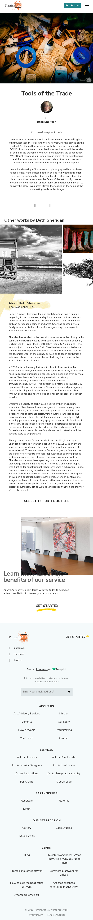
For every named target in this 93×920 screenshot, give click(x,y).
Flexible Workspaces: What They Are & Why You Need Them (64, 859)
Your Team (26, 738)
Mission (63, 713)
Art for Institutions (26, 773)
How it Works (26, 730)
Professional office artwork (26, 871)
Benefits (26, 722)
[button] (86, 6)
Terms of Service (56, 915)
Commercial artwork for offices (64, 873)
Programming (64, 730)
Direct (26, 809)
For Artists (26, 782)
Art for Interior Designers (27, 765)
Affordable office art (26, 895)
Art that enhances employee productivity (64, 885)
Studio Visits (27, 836)
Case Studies (64, 828)
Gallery (26, 828)
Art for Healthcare (64, 765)
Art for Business (27, 757)
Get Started (72, 5)
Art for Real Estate (64, 757)
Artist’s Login (64, 782)
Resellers (27, 801)
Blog (27, 855)
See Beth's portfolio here (46, 501)
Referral (64, 801)
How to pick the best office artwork (26, 885)
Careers (64, 738)
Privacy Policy (35, 915)
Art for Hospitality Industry (63, 773)
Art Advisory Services (27, 713)
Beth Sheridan (46, 122)
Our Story (64, 722)
